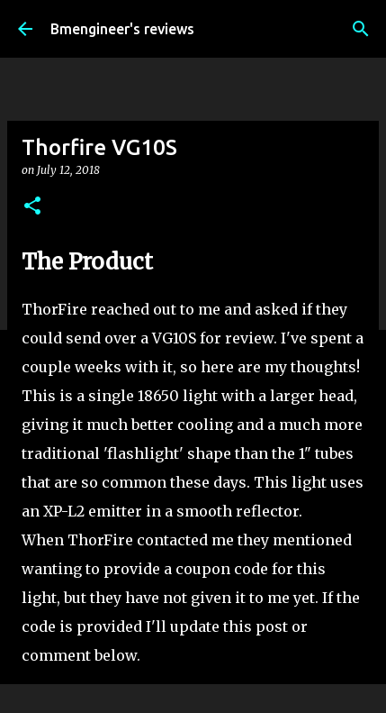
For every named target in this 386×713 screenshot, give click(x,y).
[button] (32, 207)
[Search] (361, 28)
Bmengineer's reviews (122, 29)
